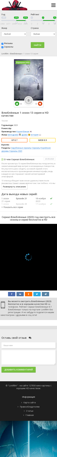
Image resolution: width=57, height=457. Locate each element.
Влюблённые (16, 53)
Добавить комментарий (18, 369)
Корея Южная (22, 131)
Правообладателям (30, 406)
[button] (12, 207)
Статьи (29, 411)
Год (3, 14)
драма (25, 134)
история (34, 134)
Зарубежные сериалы (21, 148)
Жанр (4, 28)
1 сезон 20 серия (5, 205)
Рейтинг (35, 14)
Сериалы (8, 46)
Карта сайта (29, 402)
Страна (35, 28)
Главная (30, 415)
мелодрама (13, 134)
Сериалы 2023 (15, 151)
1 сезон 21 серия (5, 200)
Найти (37, 45)
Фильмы (8, 43)
